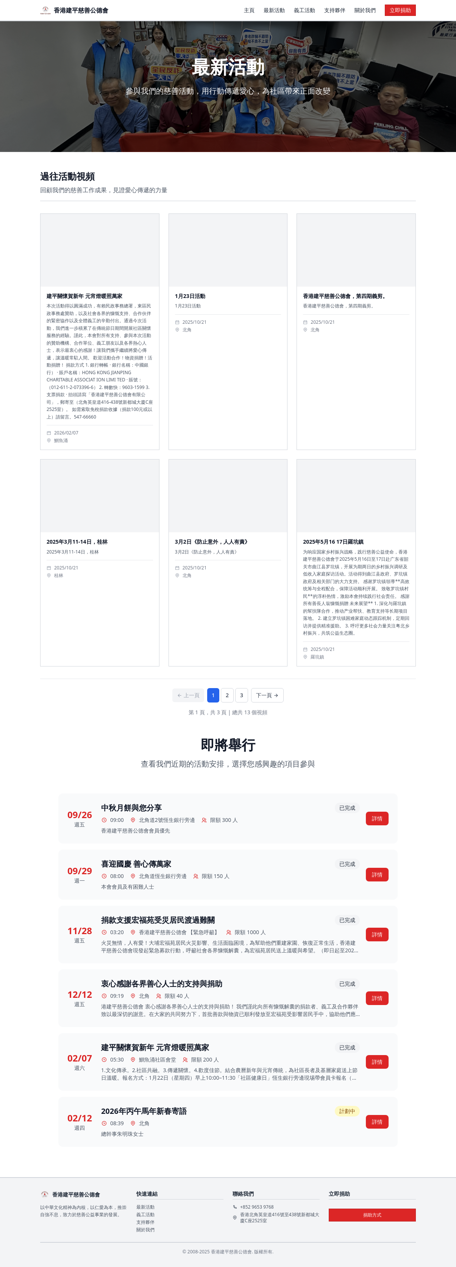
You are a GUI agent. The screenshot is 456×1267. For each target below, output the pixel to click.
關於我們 (365, 10)
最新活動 (274, 10)
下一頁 (267, 695)
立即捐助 (400, 10)
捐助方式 (372, 1215)
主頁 (249, 10)
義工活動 (304, 10)
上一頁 (188, 695)
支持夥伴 (334, 10)
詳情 (377, 818)
